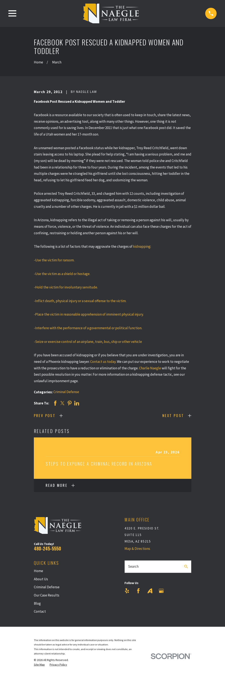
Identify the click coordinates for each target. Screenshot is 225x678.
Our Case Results (46, 595)
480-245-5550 (47, 548)
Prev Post (45, 415)
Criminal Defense (66, 392)
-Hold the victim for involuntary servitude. (66, 287)
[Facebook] (138, 590)
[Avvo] (149, 590)
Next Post (173, 415)
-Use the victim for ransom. (54, 260)
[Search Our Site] (186, 566)
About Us (41, 579)
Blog (37, 603)
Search (133, 566)
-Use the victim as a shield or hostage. (62, 273)
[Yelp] (127, 590)
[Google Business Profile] (161, 590)
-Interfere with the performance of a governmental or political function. (88, 328)
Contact (40, 611)
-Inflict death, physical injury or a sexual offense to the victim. (80, 301)
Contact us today (103, 361)
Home (38, 571)
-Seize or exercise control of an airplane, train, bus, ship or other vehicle (88, 341)
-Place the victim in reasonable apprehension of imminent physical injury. (89, 314)
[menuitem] (39, 665)
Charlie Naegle (150, 368)
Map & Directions (137, 548)
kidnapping (141, 246)
